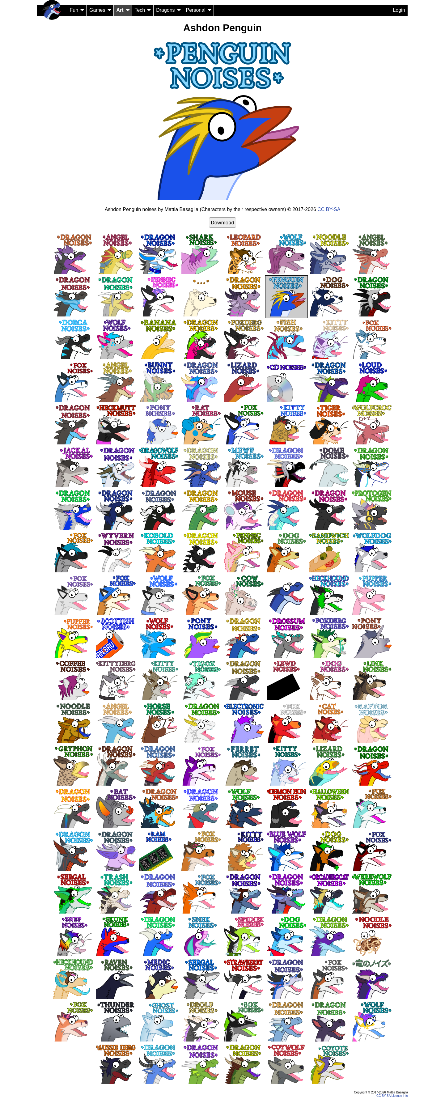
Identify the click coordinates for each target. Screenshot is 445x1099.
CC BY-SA (328, 209)
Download (222, 222)
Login (399, 10)
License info (400, 1095)
